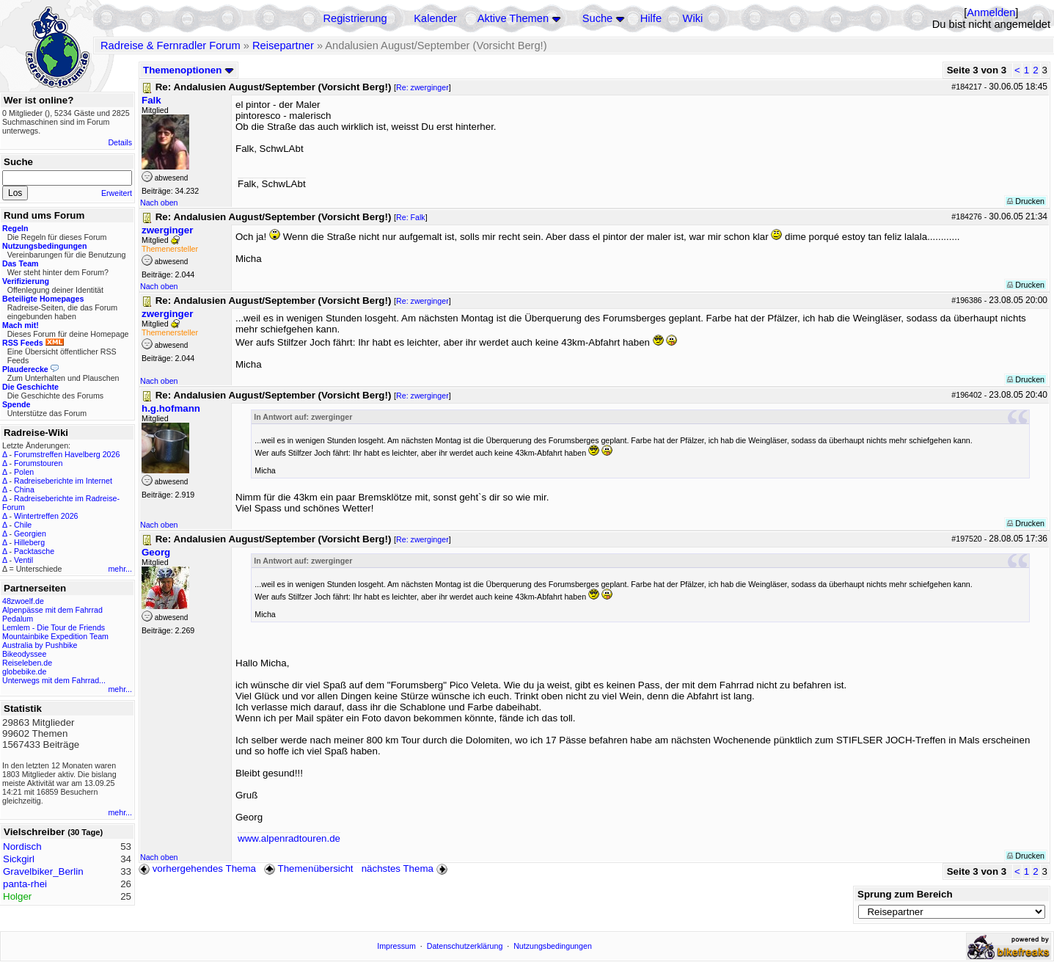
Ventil (23, 560)
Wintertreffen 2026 (46, 515)
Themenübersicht (308, 868)
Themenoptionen (188, 70)
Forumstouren (38, 463)
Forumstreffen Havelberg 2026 (67, 454)
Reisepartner (283, 45)
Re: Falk (410, 217)
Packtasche (34, 551)
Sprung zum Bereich (905, 894)
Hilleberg (29, 542)
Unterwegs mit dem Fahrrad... (54, 680)
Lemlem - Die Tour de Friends (53, 627)
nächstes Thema (406, 868)
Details (120, 142)
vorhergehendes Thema (197, 868)
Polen (24, 471)
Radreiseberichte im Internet (63, 480)
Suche (597, 18)
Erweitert (116, 193)
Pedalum (17, 618)
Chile (23, 524)
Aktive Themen (513, 18)
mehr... (120, 568)
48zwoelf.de (23, 601)
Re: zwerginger (422, 87)
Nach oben (159, 202)
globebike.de (24, 671)
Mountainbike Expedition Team (55, 636)
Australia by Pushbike (39, 645)
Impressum (396, 946)
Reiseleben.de (27, 662)
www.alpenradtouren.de (289, 838)
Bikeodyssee (24, 653)
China (24, 489)
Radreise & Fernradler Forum (170, 45)
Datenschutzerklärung (465, 946)
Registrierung (355, 18)
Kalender (435, 18)
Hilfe (651, 18)
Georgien (30, 533)
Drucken (1025, 201)
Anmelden (991, 12)
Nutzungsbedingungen (552, 946)
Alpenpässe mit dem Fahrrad (52, 609)
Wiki (693, 18)
